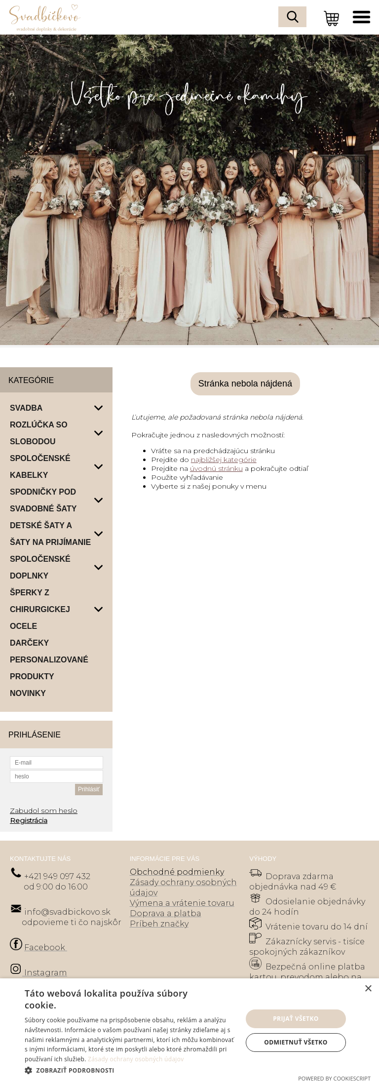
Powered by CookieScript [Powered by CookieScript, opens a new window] (334, 1078)
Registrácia (28, 820)
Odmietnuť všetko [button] (295, 1042)
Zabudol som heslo (43, 810)
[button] (130, 1070)
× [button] (368, 989)
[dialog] (189, 1030)
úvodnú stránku (216, 468)
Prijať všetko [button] (296, 1018)
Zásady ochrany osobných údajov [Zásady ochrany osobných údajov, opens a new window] (136, 1059)
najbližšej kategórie (224, 459)
